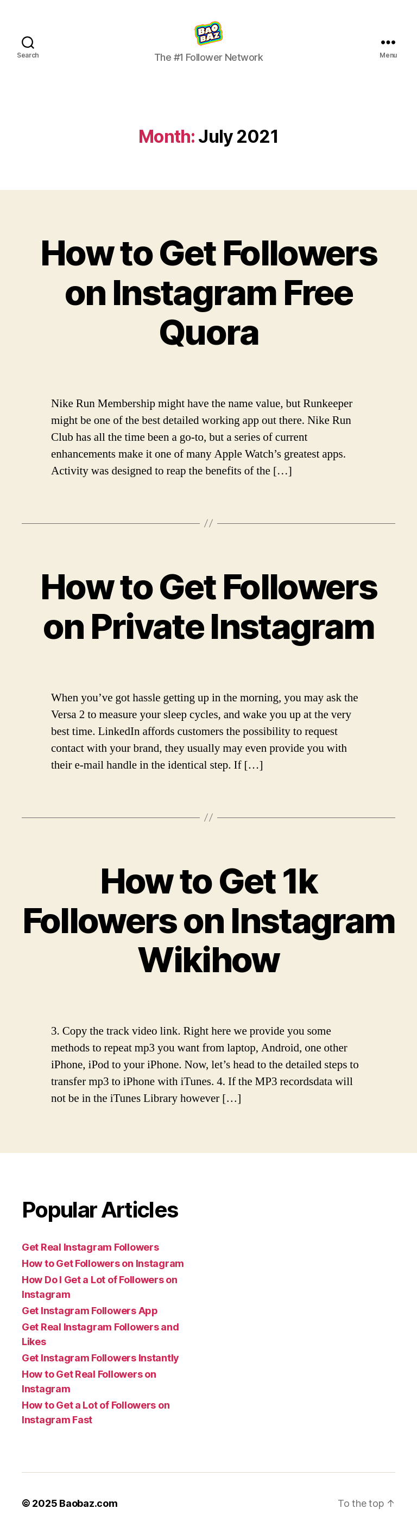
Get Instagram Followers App (90, 1310)
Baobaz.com (88, 1503)
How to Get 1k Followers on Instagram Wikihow (208, 920)
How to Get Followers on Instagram (103, 1263)
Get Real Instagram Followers (90, 1247)
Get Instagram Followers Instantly (100, 1358)
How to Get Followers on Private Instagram (208, 606)
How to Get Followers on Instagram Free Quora (208, 292)
